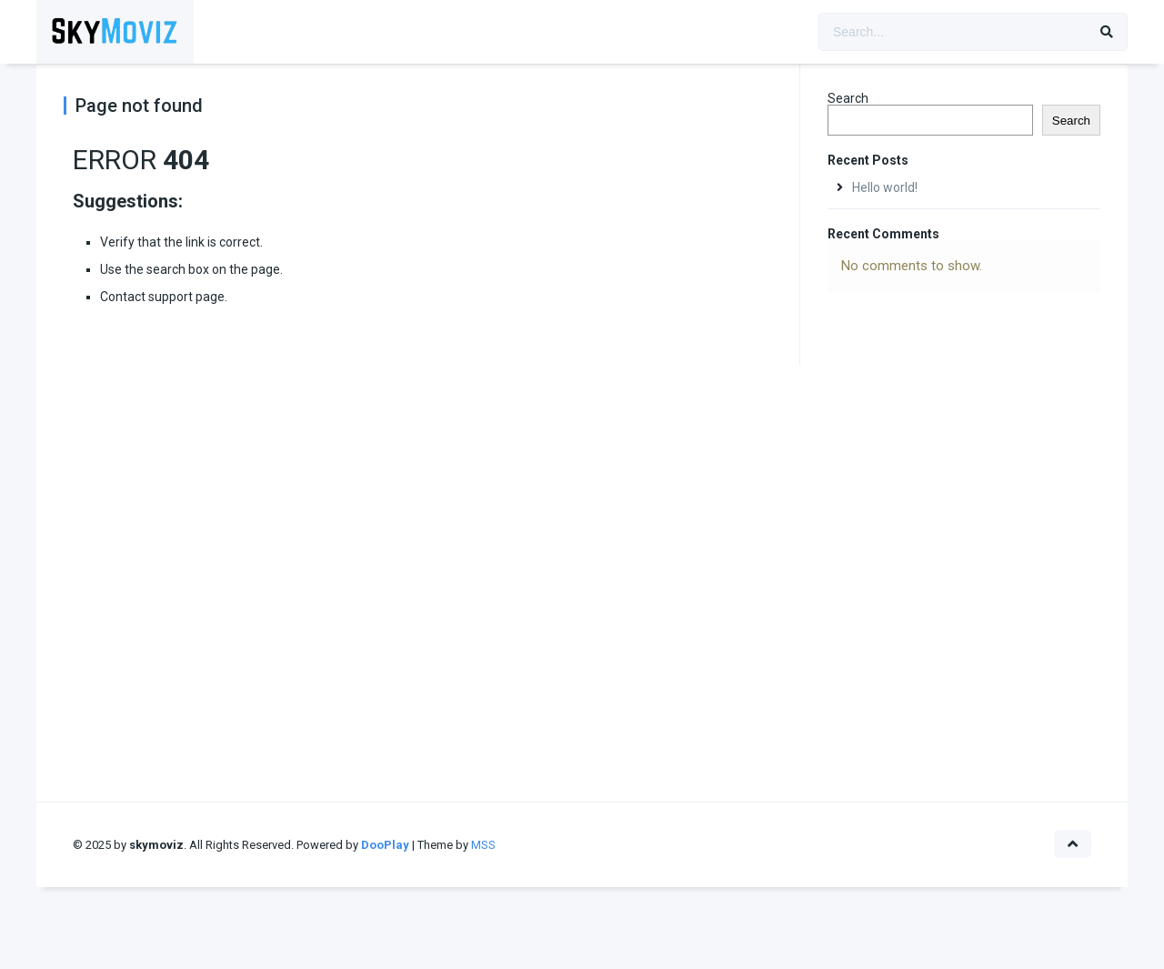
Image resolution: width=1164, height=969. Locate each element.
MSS (483, 845)
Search (848, 98)
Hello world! (885, 187)
